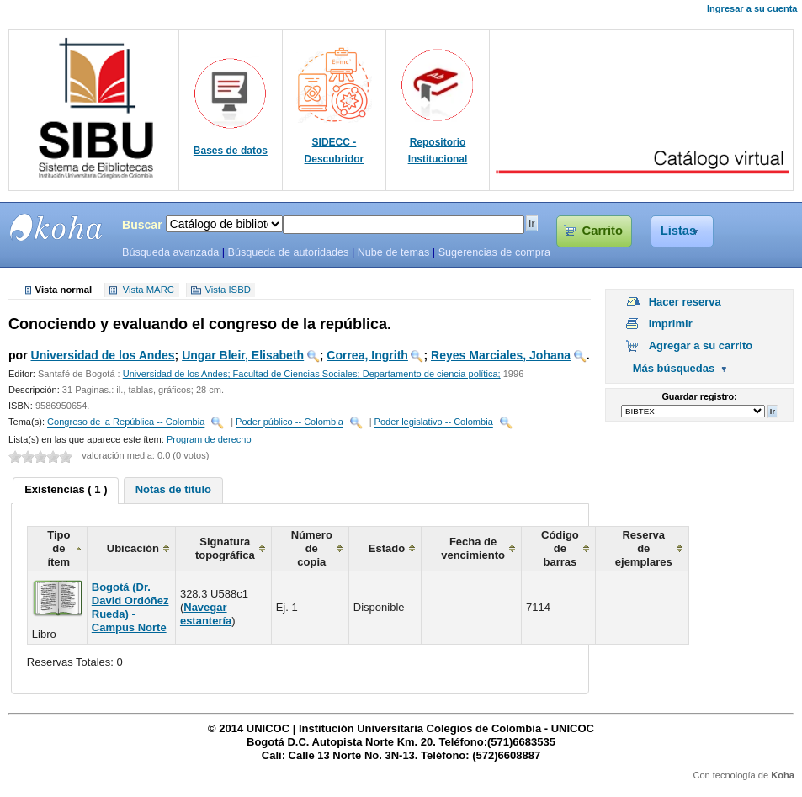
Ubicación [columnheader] (133, 548)
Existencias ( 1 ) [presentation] (65, 489)
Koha (782, 775)
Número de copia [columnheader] (311, 548)
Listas (679, 230)
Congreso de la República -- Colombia (125, 422)
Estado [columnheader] (387, 548)
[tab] (66, 490)
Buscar (142, 224)
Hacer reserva (685, 301)
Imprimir (671, 323)
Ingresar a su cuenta (752, 8)
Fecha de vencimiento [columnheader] (473, 548)
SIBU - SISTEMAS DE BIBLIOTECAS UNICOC (56, 227)
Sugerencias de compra (494, 252)
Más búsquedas (674, 368)
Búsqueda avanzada (170, 252)
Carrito (602, 230)
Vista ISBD (227, 290)
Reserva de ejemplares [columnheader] (643, 548)
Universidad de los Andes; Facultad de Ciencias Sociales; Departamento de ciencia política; (312, 374)
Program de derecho (209, 439)
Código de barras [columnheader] (560, 548)
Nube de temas (394, 252)
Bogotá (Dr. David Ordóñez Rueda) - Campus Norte (130, 607)
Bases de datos (231, 151)
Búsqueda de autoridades (287, 252)
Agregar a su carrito (701, 345)
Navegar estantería (205, 614)
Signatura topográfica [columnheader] (225, 548)
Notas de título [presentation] (173, 489)
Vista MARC (148, 290)
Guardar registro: (698, 396)
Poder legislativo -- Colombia (433, 422)
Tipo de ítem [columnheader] (58, 548)
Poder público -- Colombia (289, 422)
